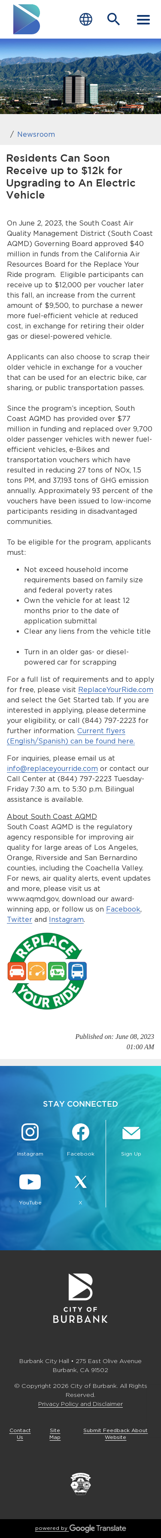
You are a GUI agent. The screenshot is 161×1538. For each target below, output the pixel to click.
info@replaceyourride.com (52, 768)
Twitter (19, 919)
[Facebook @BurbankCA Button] (81, 1141)
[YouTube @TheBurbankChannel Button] (30, 1189)
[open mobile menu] (143, 19)
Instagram (66, 919)
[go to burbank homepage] (27, 19)
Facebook (123, 909)
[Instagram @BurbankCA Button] (30, 1141)
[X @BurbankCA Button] (81, 1189)
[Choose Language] (85, 19)
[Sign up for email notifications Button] (131, 1141)
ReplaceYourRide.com (115, 690)
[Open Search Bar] (113, 19)
